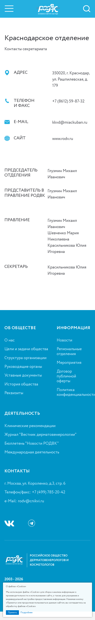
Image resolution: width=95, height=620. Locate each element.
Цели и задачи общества (26, 349)
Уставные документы (23, 375)
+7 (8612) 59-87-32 (68, 101)
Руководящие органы (23, 366)
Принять (12, 612)
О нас (9, 340)
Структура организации (25, 358)
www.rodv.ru (62, 139)
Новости (64, 340)
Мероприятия (69, 362)
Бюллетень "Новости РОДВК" (31, 443)
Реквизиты (13, 393)
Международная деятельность (31, 452)
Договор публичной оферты (66, 376)
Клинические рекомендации (29, 426)
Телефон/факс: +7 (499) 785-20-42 (34, 492)
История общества (21, 384)
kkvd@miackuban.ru (69, 122)
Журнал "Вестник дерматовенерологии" (40, 434)
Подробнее (26, 612)
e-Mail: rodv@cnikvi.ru (24, 501)
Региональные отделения (69, 351)
